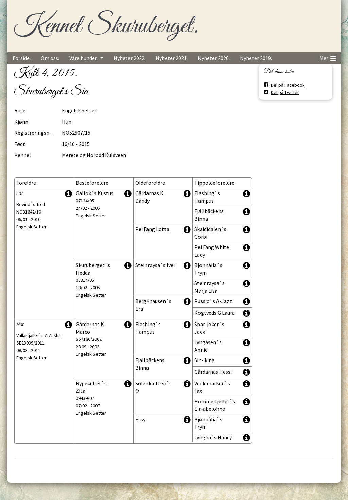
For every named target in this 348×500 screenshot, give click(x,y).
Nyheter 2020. (214, 58)
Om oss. (50, 58)
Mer (327, 57)
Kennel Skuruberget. (106, 26)
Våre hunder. (83, 58)
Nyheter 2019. (256, 58)
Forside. (22, 58)
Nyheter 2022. (129, 58)
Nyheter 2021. (172, 58)
